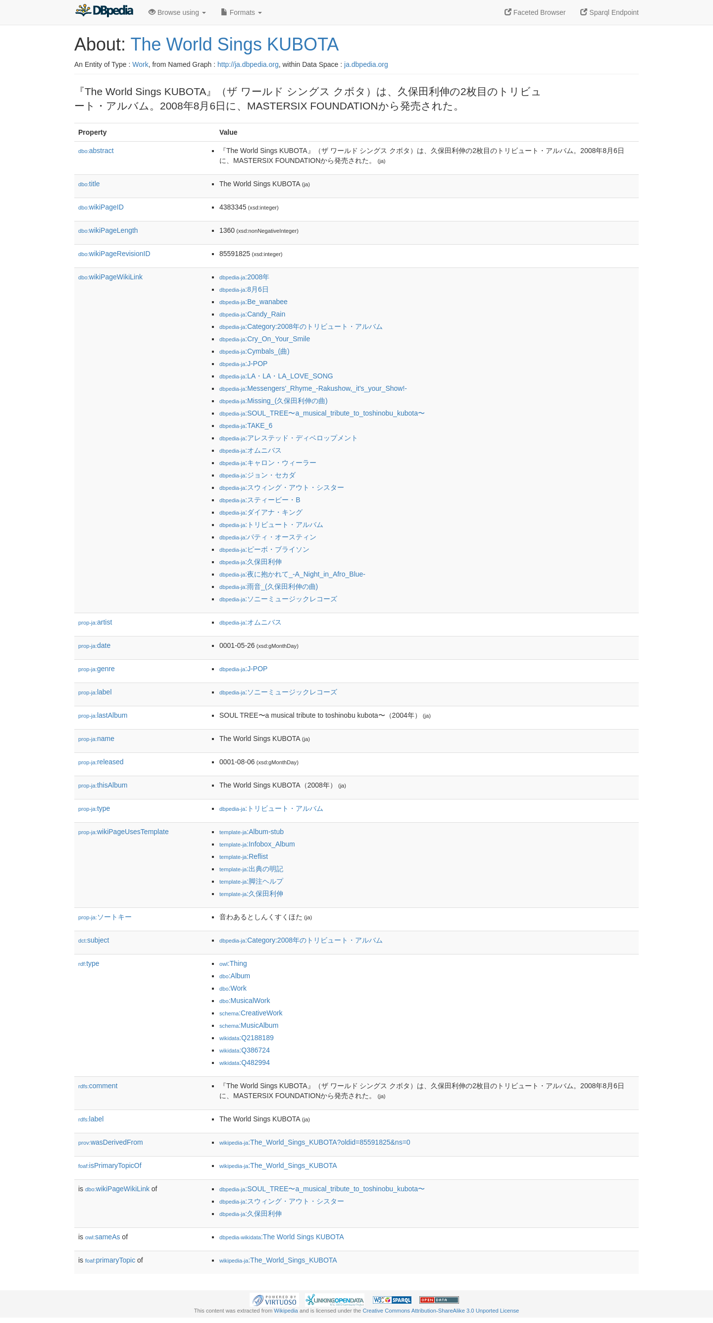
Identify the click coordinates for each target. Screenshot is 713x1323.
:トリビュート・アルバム (271, 525)
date (94, 645)
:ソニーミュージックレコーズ (278, 599)
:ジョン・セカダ (257, 475)
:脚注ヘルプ (251, 881)
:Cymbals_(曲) (254, 351)
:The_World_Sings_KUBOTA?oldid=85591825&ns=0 (314, 1142)
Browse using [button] (177, 12)
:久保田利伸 (250, 562)
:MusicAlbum (248, 1025)
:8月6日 (244, 289)
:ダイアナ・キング (261, 512)
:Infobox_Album (257, 844)
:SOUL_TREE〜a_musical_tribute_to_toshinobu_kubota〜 (322, 413)
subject (93, 940)
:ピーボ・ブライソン (264, 549)
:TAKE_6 (245, 425)
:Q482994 (244, 1062)
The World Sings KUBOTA (234, 44)
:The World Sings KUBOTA (281, 1237)
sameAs (102, 1237)
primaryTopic (110, 1260)
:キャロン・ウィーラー (267, 463)
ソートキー (105, 917)
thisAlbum (102, 785)
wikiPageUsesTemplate (123, 832)
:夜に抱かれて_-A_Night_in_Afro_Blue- (292, 574)
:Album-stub (251, 832)
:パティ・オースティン (267, 537)
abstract (96, 151)
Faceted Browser (535, 12)
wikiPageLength (108, 230)
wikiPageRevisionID (114, 254)
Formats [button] (241, 12)
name (96, 738)
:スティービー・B (260, 500)
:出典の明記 (251, 869)
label (95, 692)
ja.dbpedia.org (366, 64)
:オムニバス (250, 450)
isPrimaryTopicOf (110, 1165)
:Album (234, 976)
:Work (233, 988)
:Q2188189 (246, 1038)
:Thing (233, 963)
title (89, 184)
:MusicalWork (244, 1001)
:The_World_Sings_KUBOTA (278, 1165)
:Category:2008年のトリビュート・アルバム (301, 326)
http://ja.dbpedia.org (248, 64)
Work (140, 64)
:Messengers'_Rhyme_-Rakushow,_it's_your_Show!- (313, 388)
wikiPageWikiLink (110, 277)
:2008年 (244, 277)
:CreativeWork (251, 1013)
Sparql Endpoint (609, 12)
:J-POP (243, 364)
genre (96, 669)
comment (97, 1086)
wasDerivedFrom (110, 1142)
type (94, 808)
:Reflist (243, 856)
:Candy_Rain (252, 314)
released (101, 762)
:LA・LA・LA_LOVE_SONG (276, 376)
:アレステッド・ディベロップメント (288, 438)
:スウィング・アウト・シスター (281, 487)
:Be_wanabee (253, 302)
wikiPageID (101, 207)
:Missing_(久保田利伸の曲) (273, 401)
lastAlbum (102, 715)
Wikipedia (286, 1311)
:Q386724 (244, 1050)
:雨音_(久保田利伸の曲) (268, 586)
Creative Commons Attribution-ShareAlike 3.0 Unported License (440, 1311)
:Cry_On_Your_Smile (264, 339)
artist (95, 622)
